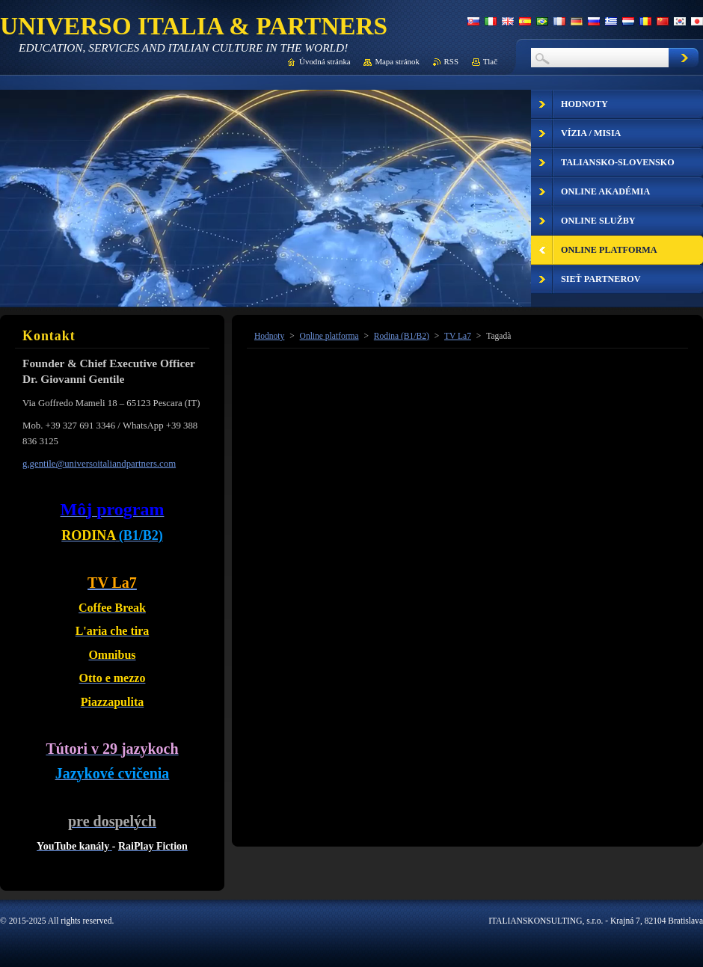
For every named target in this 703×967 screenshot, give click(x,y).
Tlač (490, 61)
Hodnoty (269, 335)
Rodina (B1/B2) (401, 335)
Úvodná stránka (325, 61)
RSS (451, 61)
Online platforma (329, 335)
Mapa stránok (397, 61)
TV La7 (457, 335)
